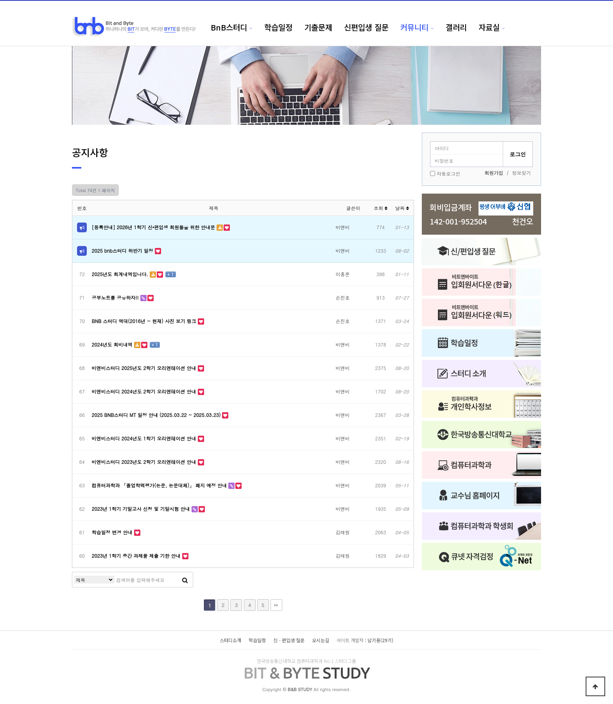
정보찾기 (521, 172)
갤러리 (456, 27)
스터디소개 (230, 640)
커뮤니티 (414, 27)
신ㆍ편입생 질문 (289, 640)
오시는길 (320, 640)
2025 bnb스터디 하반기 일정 (123, 250)
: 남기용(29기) (365, 640)
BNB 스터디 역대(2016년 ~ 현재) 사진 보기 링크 (145, 321)
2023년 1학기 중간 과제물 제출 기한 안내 (137, 555)
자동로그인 (448, 173)
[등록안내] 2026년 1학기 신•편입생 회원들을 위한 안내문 (154, 227)
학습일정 (278, 27)
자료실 (489, 27)
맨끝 (276, 605)
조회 (380, 208)
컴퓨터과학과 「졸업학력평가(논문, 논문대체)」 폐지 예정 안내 (160, 485)
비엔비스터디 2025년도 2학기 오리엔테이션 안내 (145, 368)
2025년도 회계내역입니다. (121, 274)
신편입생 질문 (366, 27)
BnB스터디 (229, 27)
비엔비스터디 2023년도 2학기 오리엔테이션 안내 (145, 461)
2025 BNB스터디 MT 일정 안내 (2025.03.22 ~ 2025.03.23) (157, 414)
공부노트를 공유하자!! (116, 297)
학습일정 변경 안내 (113, 532)
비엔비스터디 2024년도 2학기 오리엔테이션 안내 (145, 391)
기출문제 (318, 27)
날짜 (402, 208)
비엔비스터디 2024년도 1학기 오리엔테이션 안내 (145, 438)
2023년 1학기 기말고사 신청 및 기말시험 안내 (142, 508)
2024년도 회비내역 (113, 344)
